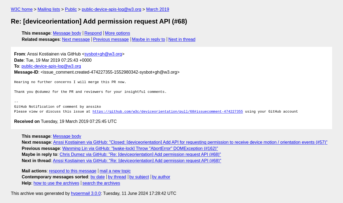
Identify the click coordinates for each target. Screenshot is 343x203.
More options (117, 33)
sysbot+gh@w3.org (103, 54)
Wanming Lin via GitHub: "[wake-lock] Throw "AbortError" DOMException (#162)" (140, 148)
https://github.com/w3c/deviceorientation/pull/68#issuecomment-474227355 (168, 111)
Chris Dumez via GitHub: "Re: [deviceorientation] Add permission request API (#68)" (140, 154)
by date (97, 177)
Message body (67, 33)
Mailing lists (48, 9)
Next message (76, 39)
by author (161, 177)
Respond (93, 33)
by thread (117, 177)
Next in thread (182, 39)
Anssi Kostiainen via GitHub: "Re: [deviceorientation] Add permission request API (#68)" (137, 160)
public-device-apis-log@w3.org (111, 9)
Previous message (111, 39)
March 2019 (157, 9)
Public (71, 9)
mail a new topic (115, 171)
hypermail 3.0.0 (85, 193)
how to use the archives (56, 183)
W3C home (22, 9)
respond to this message (72, 171)
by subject (139, 177)
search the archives (101, 183)
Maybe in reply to (148, 39)
